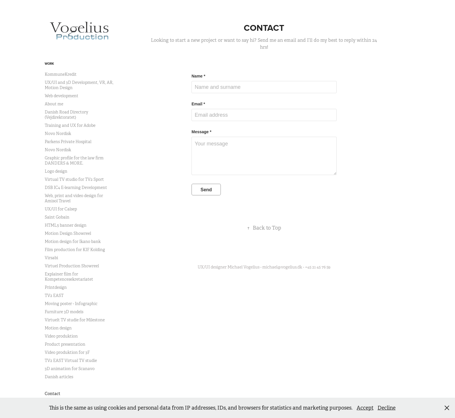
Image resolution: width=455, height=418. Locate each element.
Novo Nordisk (58, 133)
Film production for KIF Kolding (75, 249)
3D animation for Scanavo (70, 368)
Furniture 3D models (64, 311)
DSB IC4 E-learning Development (76, 187)
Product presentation (65, 344)
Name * (198, 76)
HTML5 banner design (65, 225)
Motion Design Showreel (68, 233)
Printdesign (56, 287)
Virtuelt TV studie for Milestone (75, 319)
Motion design (58, 328)
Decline (387, 408)
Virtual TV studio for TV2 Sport (74, 179)
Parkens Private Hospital (68, 141)
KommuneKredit (61, 74)
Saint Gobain (57, 217)
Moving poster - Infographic (71, 303)
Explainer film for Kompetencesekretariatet (69, 276)
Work (49, 63)
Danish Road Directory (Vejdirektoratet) (66, 114)
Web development (61, 95)
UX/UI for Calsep (61, 209)
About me (54, 104)
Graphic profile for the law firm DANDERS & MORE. (74, 160)
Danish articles (59, 376)
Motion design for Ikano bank (73, 241)
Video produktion (61, 336)
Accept (365, 408)
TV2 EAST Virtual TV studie (71, 360)
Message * (201, 132)
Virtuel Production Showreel (72, 266)
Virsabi (51, 257)
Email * (198, 104)
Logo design (56, 171)
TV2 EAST (54, 295)
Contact (52, 393)
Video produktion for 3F (67, 352)
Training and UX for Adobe (70, 125)
